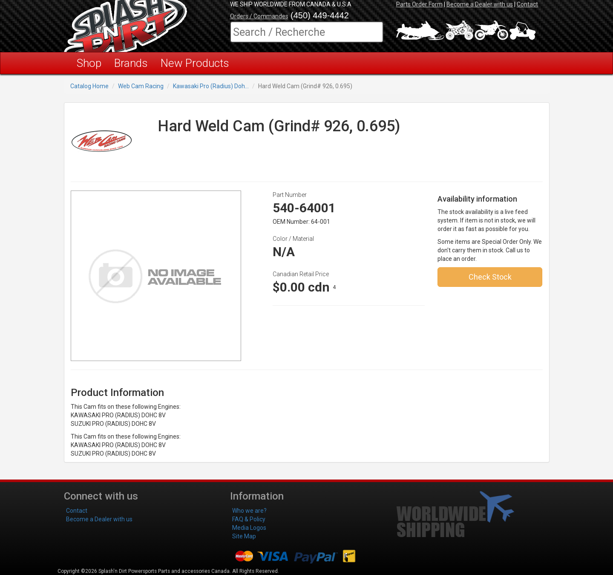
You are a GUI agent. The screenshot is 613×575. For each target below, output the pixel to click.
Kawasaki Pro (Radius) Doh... (211, 86)
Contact (527, 4)
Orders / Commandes (259, 16)
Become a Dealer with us (479, 4)
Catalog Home (89, 86)
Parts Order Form (419, 4)
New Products (195, 63)
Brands (131, 63)
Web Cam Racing (141, 86)
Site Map (244, 536)
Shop (89, 63)
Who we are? (249, 510)
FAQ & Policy (248, 519)
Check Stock (490, 276)
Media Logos (249, 527)
